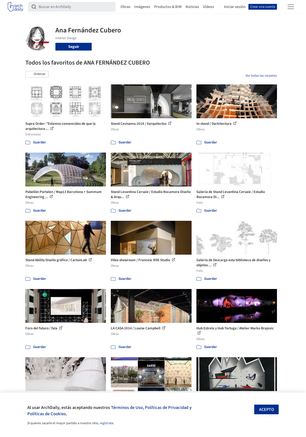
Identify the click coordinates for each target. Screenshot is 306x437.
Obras (125, 6)
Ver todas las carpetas (261, 75)
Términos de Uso (127, 407)
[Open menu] (291, 7)
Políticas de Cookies (46, 414)
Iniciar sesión (235, 6)
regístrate (106, 423)
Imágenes (142, 6)
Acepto (266, 410)
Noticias (192, 6)
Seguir (73, 46)
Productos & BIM (168, 6)
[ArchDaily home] (15, 7)
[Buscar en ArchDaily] (76, 7)
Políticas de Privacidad (166, 407)
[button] (37, 74)
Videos (208, 6)
